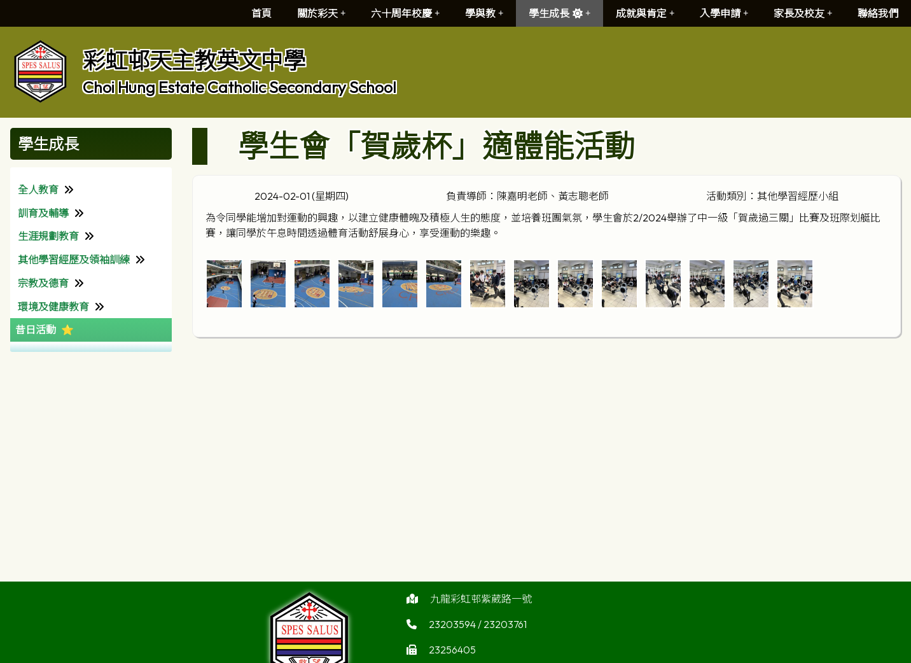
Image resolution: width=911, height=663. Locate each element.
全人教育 (38, 189)
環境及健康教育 (53, 306)
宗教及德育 (43, 283)
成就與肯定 (645, 13)
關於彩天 (321, 13)
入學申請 (724, 13)
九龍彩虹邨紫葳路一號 (481, 605)
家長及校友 (803, 13)
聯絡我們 (878, 13)
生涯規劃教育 (48, 236)
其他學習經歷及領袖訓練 (74, 259)
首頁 (261, 13)
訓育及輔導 (43, 213)
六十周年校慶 (405, 13)
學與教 (484, 13)
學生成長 (559, 13)
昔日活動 (35, 329)
